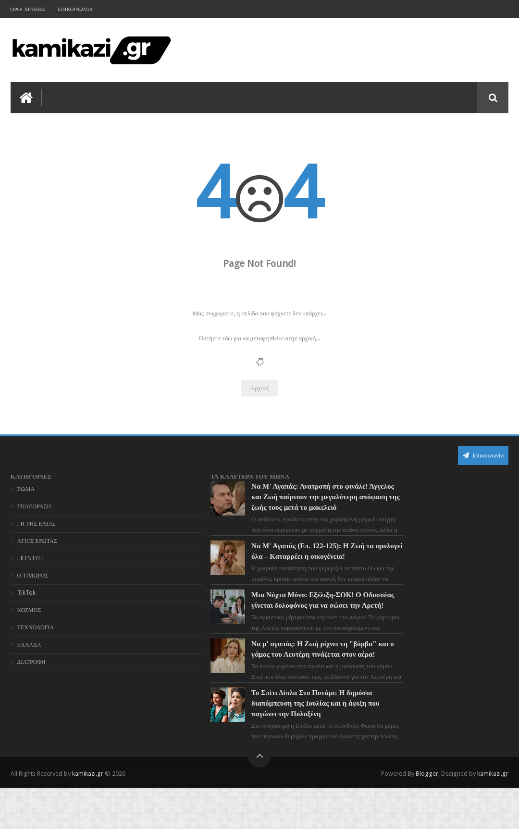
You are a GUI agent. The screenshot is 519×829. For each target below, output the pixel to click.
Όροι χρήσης (28, 9)
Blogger (427, 813)
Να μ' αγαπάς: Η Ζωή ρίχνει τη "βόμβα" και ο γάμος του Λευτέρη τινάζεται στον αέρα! (272, 685)
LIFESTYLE (30, 557)
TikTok (26, 592)
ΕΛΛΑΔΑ (29, 643)
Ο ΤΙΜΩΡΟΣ (33, 574)
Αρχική (259, 387)
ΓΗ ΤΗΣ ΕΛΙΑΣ (36, 522)
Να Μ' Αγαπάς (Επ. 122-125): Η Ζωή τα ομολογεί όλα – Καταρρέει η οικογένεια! (277, 566)
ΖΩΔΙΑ (26, 488)
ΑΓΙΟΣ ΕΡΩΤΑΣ (37, 540)
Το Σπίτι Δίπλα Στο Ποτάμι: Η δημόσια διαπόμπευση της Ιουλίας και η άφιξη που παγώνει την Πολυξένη (278, 744)
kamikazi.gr (87, 813)
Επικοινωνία (76, 9)
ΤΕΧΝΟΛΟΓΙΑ (35, 626)
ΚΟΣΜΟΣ (29, 609)
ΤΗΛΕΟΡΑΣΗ (34, 505)
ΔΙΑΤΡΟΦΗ (31, 661)
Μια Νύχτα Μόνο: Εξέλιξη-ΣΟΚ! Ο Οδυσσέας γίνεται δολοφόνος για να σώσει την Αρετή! (275, 625)
